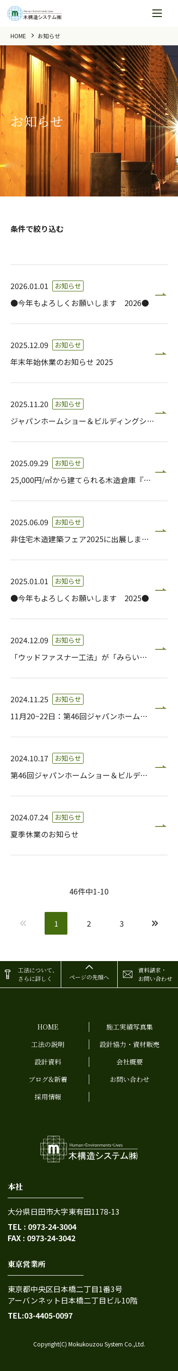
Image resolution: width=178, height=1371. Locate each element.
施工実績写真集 (129, 1026)
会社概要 (129, 1061)
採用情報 (48, 1096)
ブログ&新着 (47, 1079)
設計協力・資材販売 (129, 1044)
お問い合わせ (130, 1079)
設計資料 (48, 1061)
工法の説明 (48, 1044)
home (18, 36)
